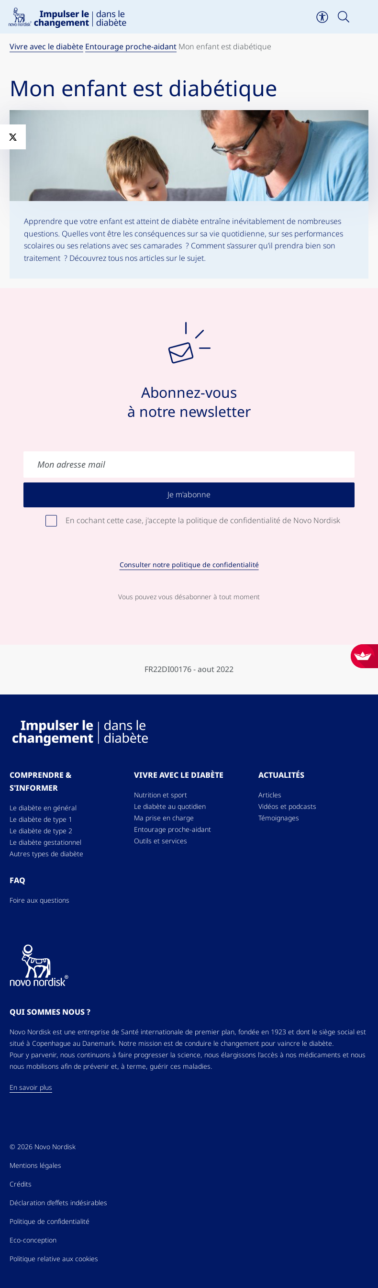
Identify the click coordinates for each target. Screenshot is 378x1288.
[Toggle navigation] (365, 17)
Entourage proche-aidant (131, 46)
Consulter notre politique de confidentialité (189, 565)
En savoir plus (31, 1087)
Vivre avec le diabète (46, 46)
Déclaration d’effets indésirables (58, 1203)
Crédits (21, 1184)
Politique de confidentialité (49, 1221)
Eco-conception (33, 1240)
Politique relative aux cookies (54, 1259)
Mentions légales (35, 1165)
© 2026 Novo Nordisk (43, 1147)
